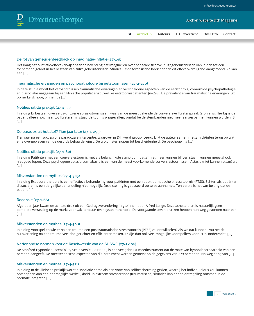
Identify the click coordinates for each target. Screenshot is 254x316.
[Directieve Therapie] (50, 14)
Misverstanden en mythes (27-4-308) (48, 224)
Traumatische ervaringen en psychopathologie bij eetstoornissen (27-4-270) (82, 83)
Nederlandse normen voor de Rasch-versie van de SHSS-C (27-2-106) (76, 244)
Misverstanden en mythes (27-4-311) (48, 264)
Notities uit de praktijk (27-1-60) (44, 151)
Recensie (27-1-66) (33, 200)
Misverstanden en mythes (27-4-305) (48, 176)
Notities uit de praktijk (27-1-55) (44, 107)
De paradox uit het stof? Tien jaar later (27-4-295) (59, 131)
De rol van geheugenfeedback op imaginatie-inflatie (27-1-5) (69, 59)
